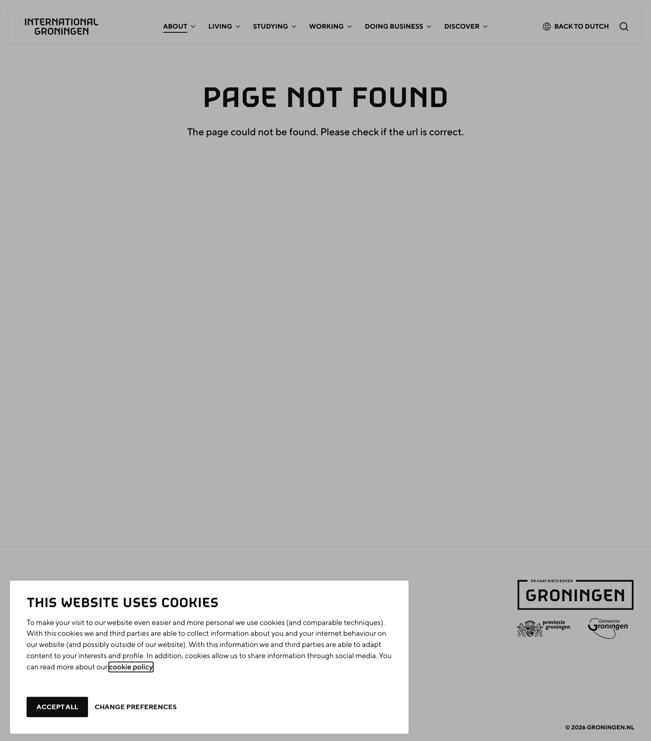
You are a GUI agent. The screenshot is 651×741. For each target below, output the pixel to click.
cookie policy (131, 682)
